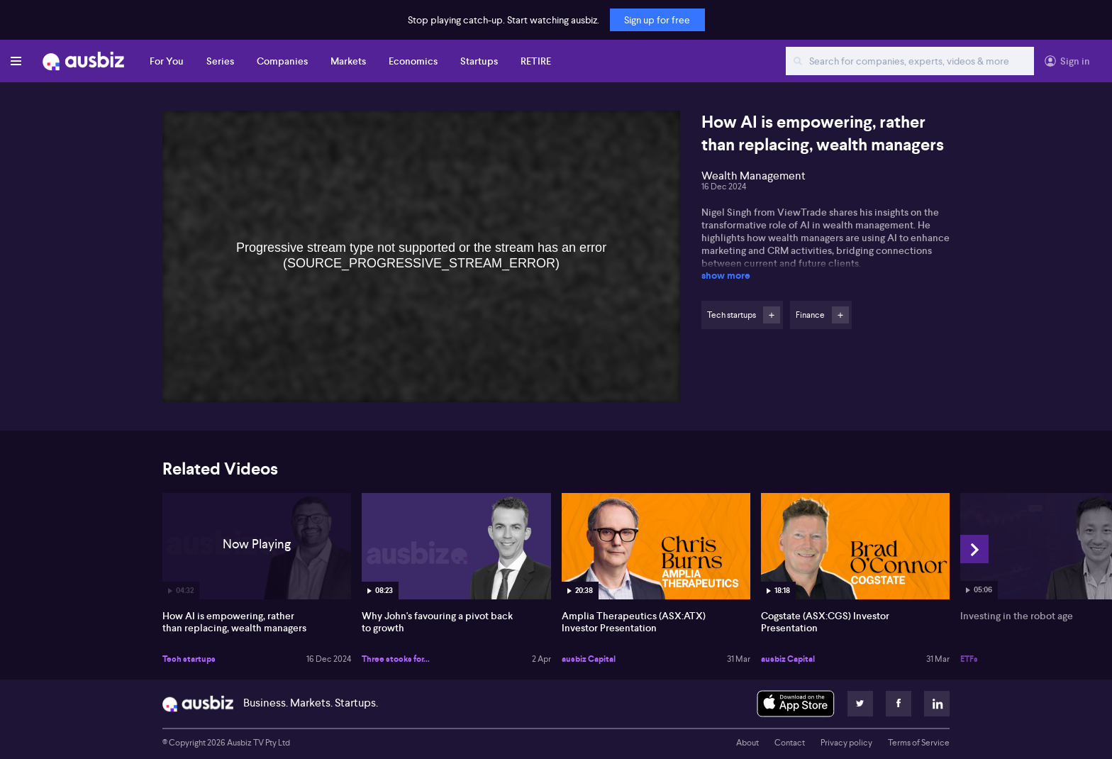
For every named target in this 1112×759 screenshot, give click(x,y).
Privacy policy (846, 742)
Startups (479, 61)
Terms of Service (919, 742)
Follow (771, 314)
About (747, 742)
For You (167, 61)
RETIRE (536, 61)
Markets (348, 61)
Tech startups (189, 659)
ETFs (969, 659)
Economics (413, 61)
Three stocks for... (396, 659)
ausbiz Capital (589, 659)
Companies (282, 61)
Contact (789, 742)
